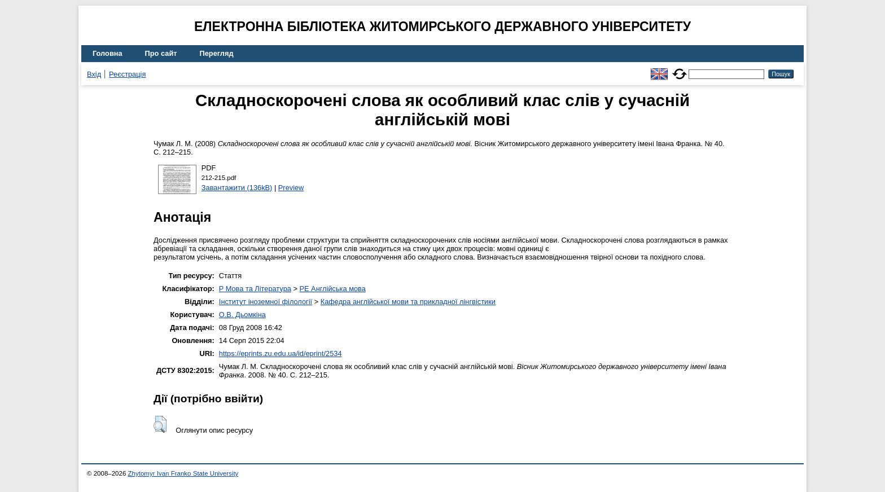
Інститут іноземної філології (265, 301)
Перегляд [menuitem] (217, 53)
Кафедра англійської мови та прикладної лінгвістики (408, 301)
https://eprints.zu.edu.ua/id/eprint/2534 (280, 353)
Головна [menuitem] (107, 53)
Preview (291, 187)
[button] (160, 424)
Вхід (94, 74)
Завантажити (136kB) (237, 187)
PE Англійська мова (332, 288)
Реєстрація (127, 74)
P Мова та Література (255, 288)
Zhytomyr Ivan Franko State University (183, 473)
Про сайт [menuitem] (161, 53)
